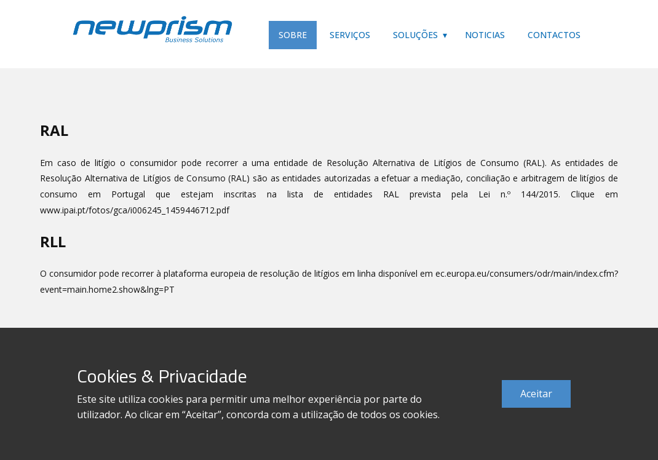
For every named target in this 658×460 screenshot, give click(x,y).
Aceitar (536, 393)
